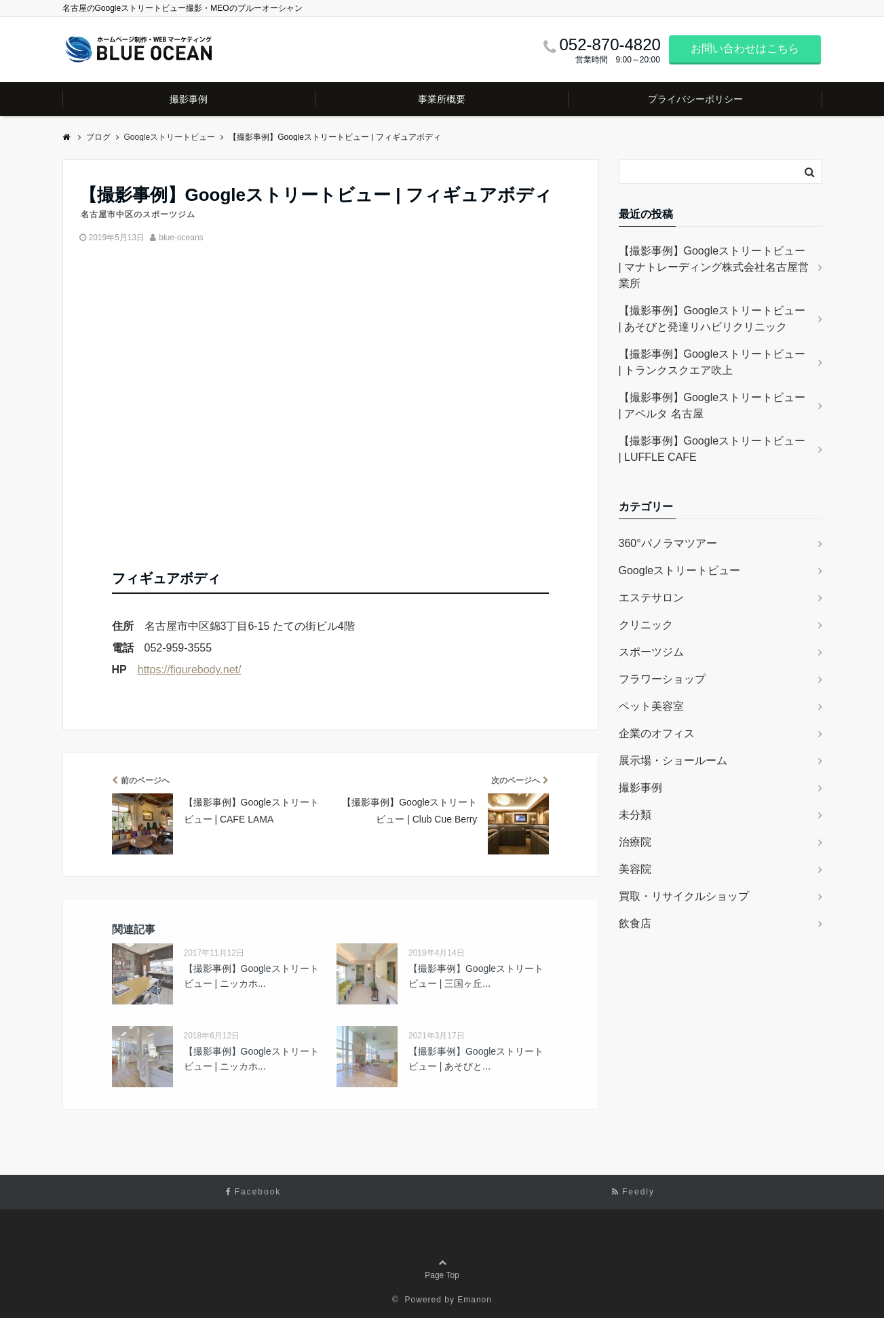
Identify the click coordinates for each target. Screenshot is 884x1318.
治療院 (635, 842)
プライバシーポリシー (695, 99)
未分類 (635, 815)
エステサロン (651, 597)
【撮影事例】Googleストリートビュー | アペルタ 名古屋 (712, 405)
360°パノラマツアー (668, 543)
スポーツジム (651, 652)
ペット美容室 (651, 706)
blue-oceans (181, 237)
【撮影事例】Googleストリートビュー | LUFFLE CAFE (712, 449)
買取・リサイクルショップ (684, 896)
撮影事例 (189, 99)
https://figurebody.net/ (190, 669)
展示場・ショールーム (673, 760)
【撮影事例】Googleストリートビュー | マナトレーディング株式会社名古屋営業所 (714, 267)
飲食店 (635, 923)
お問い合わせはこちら (745, 48)
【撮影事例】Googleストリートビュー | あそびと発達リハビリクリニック (712, 319)
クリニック (646, 624)
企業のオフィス (657, 733)
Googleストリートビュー (680, 570)
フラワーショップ (662, 679)
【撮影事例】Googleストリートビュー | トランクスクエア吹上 (712, 362)
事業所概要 (441, 99)
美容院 (635, 869)
